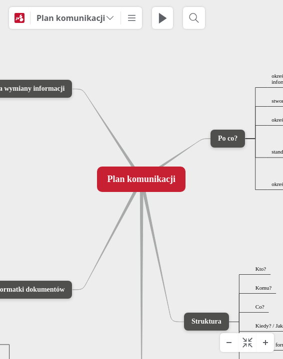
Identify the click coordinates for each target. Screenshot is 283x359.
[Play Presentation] (162, 18)
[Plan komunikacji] (75, 18)
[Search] (194, 18)
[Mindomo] (19, 18)
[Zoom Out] (229, 342)
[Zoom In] (265, 342)
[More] (131, 18)
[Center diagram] (247, 342)
